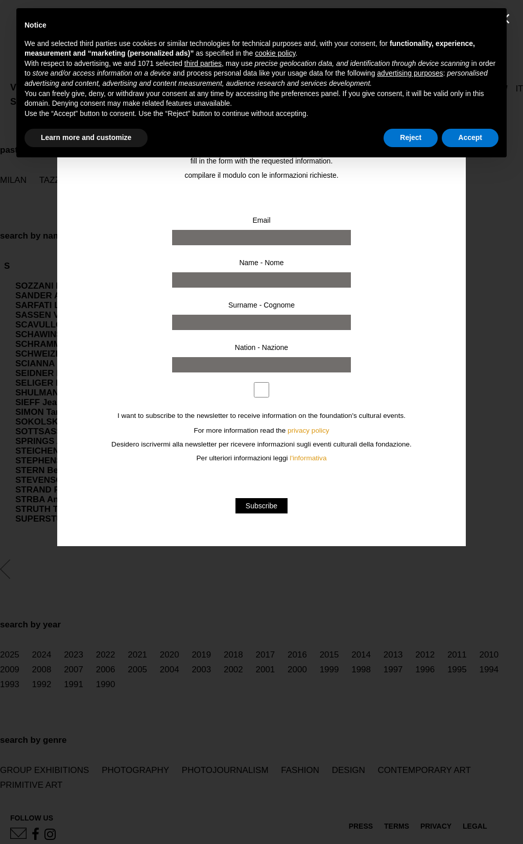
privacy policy (308, 430)
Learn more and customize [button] (86, 137)
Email (261, 220)
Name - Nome (261, 263)
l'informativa (308, 458)
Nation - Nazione (261, 347)
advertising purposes (410, 73)
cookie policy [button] (275, 53)
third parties (203, 63)
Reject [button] (410, 137)
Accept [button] (470, 137)
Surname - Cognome (261, 305)
